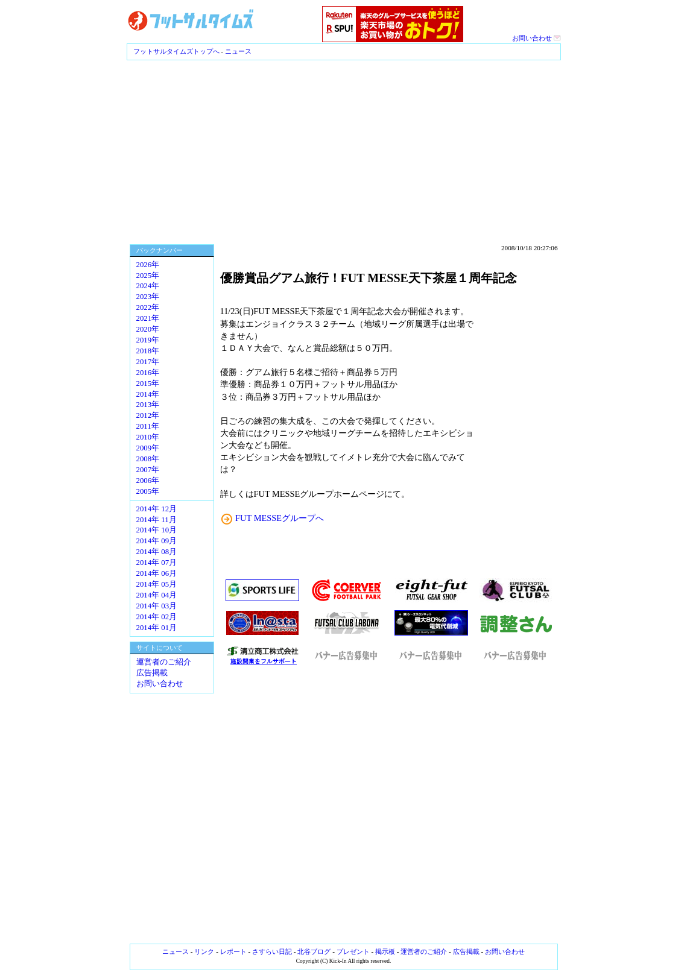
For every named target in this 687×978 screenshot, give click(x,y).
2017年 (148, 362)
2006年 (148, 480)
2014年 (148, 394)
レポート (233, 951)
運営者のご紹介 (163, 662)
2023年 (148, 296)
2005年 (148, 491)
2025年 (148, 275)
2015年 (148, 383)
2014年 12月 (156, 509)
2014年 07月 (156, 562)
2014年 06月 (156, 573)
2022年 (148, 307)
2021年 (148, 318)
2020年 (148, 329)
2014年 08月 (156, 551)
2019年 (148, 340)
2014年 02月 (156, 617)
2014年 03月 (156, 606)
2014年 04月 (156, 595)
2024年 (148, 286)
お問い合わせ (536, 38)
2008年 (148, 459)
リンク (204, 951)
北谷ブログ (314, 951)
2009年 (148, 448)
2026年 (148, 264)
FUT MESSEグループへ (279, 518)
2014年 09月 (156, 541)
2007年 (148, 469)
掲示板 (385, 951)
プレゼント (353, 951)
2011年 (147, 426)
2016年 (148, 372)
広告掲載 (152, 673)
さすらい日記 (272, 951)
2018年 (148, 351)
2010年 (148, 437)
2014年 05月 (156, 584)
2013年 (148, 404)
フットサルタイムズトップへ (176, 51)
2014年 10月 (156, 530)
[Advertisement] (343, 150)
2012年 (148, 415)
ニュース (238, 51)
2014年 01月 (156, 627)
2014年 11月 (156, 520)
